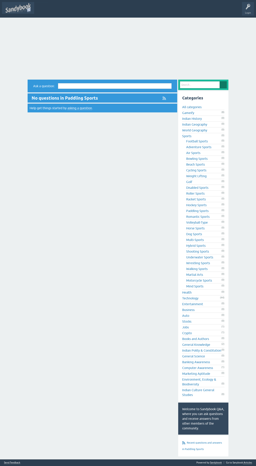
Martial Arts (194, 274)
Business (188, 310)
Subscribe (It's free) (48, 10)
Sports (186, 136)
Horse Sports (195, 228)
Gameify (188, 113)
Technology (190, 298)
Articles (247, 462)
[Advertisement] (128, 48)
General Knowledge (196, 344)
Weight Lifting (196, 176)
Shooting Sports (197, 251)
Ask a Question (150, 10)
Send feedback (12, 462)
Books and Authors (195, 339)
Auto (185, 315)
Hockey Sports (196, 205)
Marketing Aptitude (196, 373)
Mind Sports (194, 286)
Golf (189, 182)
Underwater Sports (199, 257)
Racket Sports (196, 199)
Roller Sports (195, 193)
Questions (101, 10)
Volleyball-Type (197, 222)
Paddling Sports (197, 211)
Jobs (185, 327)
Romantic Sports (198, 216)
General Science (193, 356)
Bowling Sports (197, 158)
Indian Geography (194, 124)
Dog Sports (194, 234)
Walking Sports (197, 269)
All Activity (86, 10)
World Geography (194, 130)
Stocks (186, 321)
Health (187, 292)
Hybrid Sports (196, 245)
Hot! (116, 10)
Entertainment (192, 304)
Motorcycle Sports (199, 280)
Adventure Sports (198, 147)
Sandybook (70, 10)
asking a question (79, 108)
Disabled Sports (197, 187)
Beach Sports (195, 164)
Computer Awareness (197, 368)
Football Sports (197, 141)
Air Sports (193, 153)
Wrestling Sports (198, 263)
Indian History (192, 118)
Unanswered (131, 10)
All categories (192, 107)
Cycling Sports (196, 170)
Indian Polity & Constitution (201, 350)
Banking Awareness (196, 362)
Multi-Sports (195, 240)
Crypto (187, 333)
